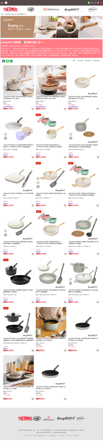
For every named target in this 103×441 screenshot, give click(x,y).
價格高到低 (88, 60)
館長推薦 (80, 60)
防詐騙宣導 (77, 435)
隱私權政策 (62, 435)
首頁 (2, 14)
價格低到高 (96, 60)
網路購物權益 (53, 435)
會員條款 (69, 435)
